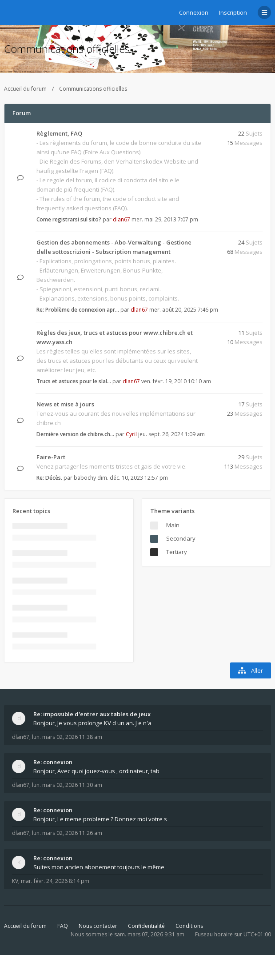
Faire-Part (50, 457)
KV (15, 881)
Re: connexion (52, 762)
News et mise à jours (65, 404)
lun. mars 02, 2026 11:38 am (67, 737)
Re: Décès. (49, 478)
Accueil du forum (25, 88)
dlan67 (121, 219)
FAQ (62, 926)
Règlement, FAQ (59, 133)
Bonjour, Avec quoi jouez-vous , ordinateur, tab (96, 771)
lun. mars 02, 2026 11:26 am (67, 833)
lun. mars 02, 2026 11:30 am (67, 785)
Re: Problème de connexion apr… (77, 309)
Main (172, 525)
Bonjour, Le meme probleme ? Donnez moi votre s (100, 819)
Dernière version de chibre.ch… (75, 434)
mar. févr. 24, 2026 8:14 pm (55, 881)
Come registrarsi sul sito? (68, 219)
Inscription (233, 12)
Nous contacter (98, 926)
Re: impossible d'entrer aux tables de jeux (92, 714)
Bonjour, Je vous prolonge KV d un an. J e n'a (92, 723)
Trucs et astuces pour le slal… (73, 381)
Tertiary (176, 552)
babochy (85, 478)
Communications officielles (67, 48)
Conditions (189, 926)
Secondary (180, 538)
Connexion (193, 12)
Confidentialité (146, 926)
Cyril (131, 434)
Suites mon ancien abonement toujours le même (98, 867)
